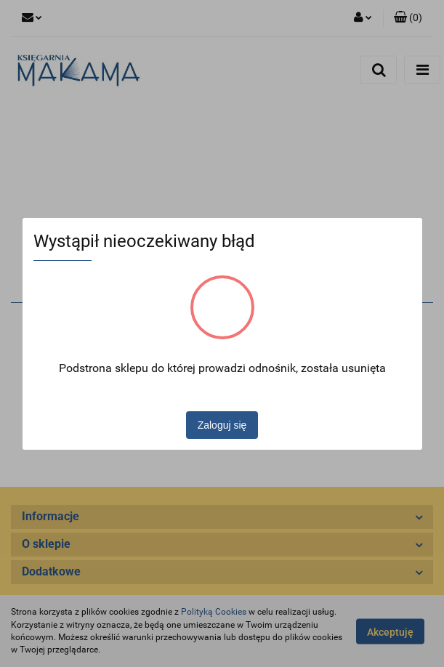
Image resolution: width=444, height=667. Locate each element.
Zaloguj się (222, 425)
